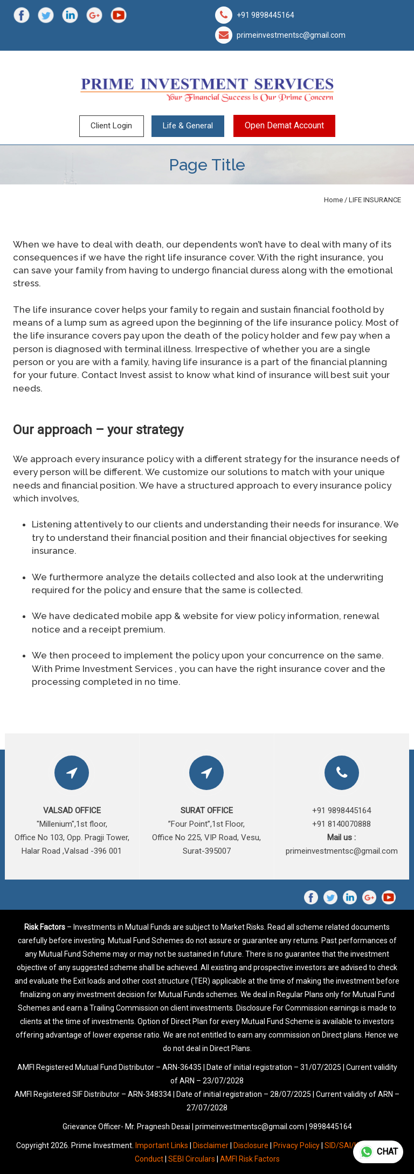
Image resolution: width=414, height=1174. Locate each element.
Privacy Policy (296, 1145)
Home (333, 200)
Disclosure (250, 1145)
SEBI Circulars (191, 1159)
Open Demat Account (284, 125)
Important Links (161, 1145)
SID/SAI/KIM (346, 1145)
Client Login (111, 126)
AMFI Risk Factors (250, 1159)
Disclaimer (211, 1145)
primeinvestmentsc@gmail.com (291, 35)
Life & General (188, 126)
